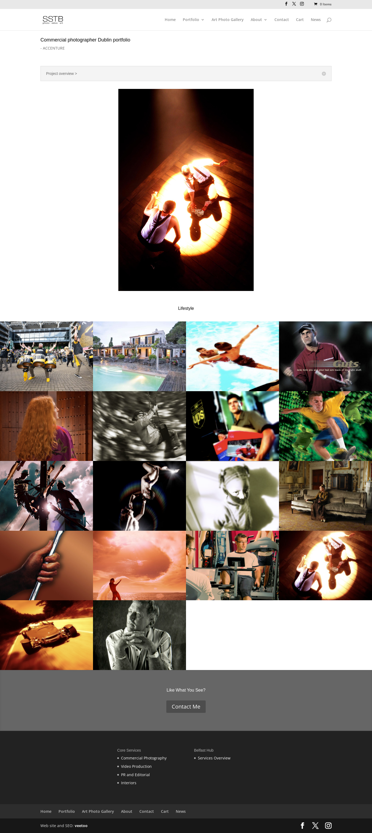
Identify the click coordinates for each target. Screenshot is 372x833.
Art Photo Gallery (228, 20)
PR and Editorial (135, 774)
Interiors (128, 782)
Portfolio (191, 20)
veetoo (81, 825)
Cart (300, 20)
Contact (281, 20)
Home (170, 20)
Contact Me (186, 706)
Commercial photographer (68, 40)
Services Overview (214, 758)
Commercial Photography (144, 758)
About (256, 20)
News (316, 20)
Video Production (136, 766)
